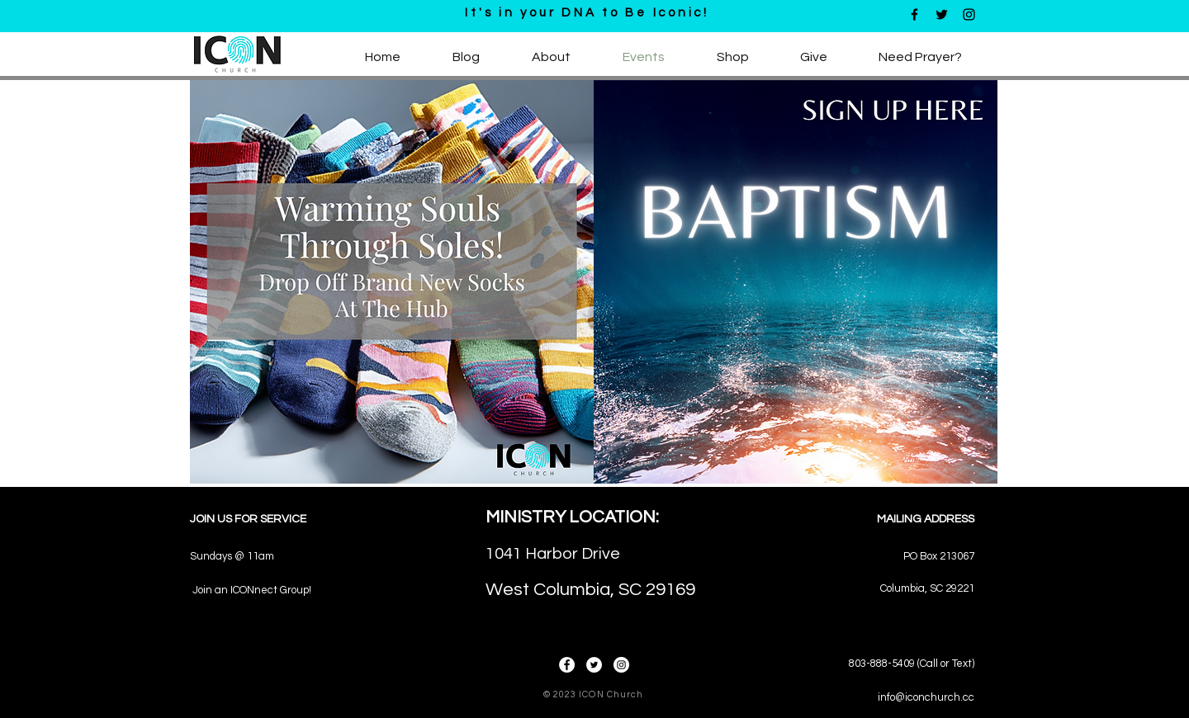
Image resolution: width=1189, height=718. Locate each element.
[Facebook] (567, 665)
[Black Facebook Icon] (914, 14)
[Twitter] (594, 665)
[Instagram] (621, 665)
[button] (550, 57)
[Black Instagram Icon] (969, 14)
